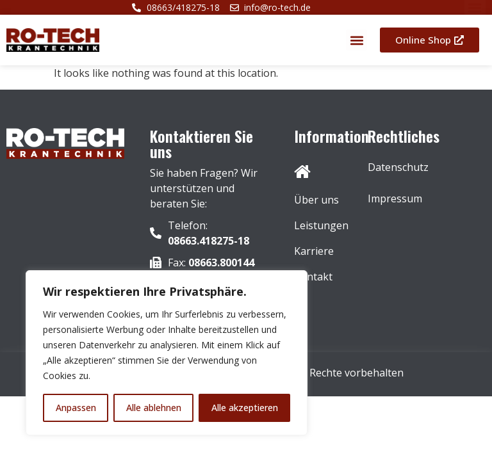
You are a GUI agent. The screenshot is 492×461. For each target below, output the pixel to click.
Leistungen (318, 225)
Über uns (316, 200)
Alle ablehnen (153, 407)
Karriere (314, 251)
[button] (356, 40)
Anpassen (76, 407)
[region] (167, 352)
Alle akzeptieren (244, 407)
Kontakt (313, 277)
